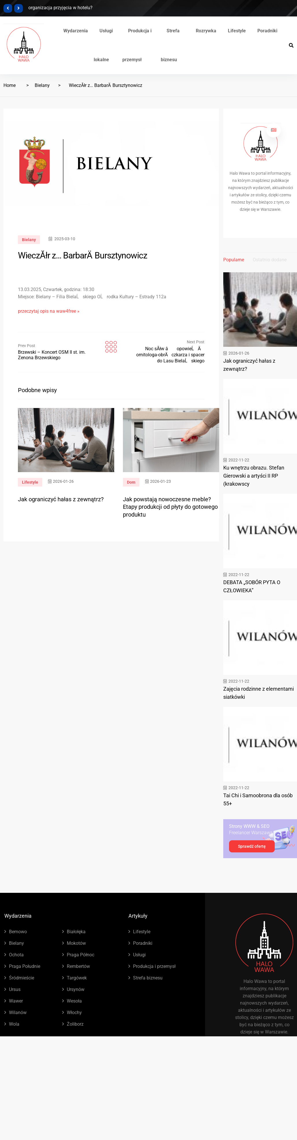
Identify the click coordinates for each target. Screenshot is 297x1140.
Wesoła (74, 1001)
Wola (14, 1024)
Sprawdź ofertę (252, 846)
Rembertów (78, 966)
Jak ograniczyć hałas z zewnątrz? (61, 499)
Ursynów (75, 989)
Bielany (42, 85)
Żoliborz (75, 1024)
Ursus (15, 989)
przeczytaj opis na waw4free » (49, 311)
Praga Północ (80, 955)
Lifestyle (237, 30)
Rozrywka (206, 30)
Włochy (74, 1012)
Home (9, 85)
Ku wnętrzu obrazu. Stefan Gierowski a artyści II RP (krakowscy (253, 476)
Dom (131, 482)
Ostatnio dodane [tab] (270, 259)
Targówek (77, 978)
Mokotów (76, 943)
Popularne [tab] (233, 259)
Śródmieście (21, 978)
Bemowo (18, 931)
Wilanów (18, 1012)
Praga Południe (24, 966)
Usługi (139, 955)
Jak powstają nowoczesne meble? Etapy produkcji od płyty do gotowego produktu (170, 507)
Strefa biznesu (148, 978)
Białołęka (76, 931)
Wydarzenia (75, 30)
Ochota (16, 955)
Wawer (16, 1001)
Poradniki (267, 30)
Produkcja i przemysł (154, 966)
